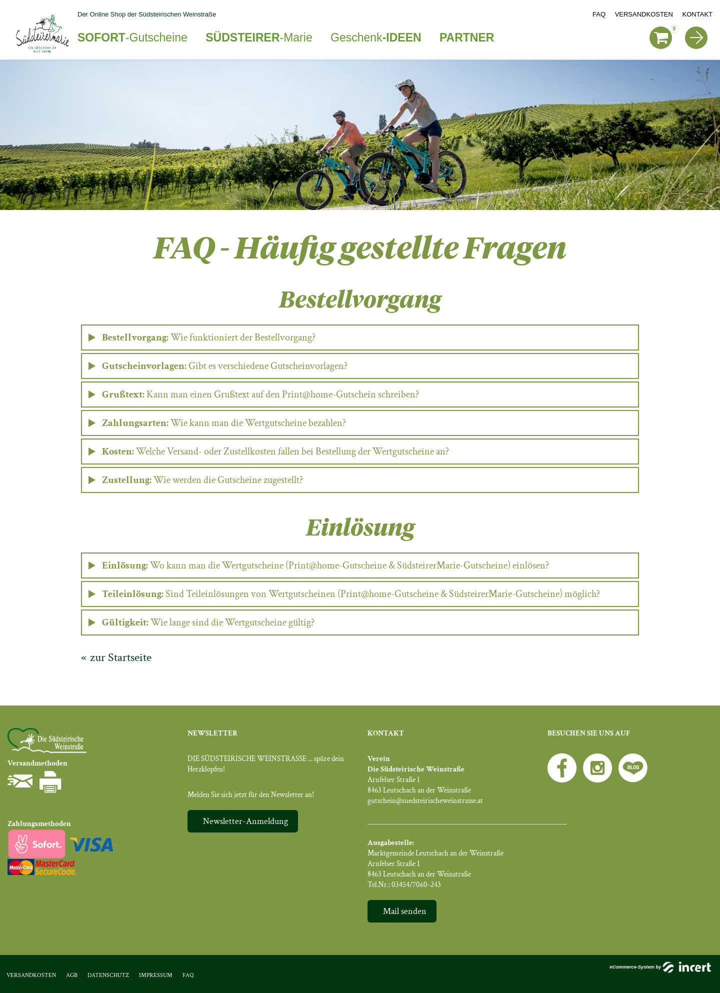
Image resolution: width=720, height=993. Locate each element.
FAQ (599, 14)
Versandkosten (644, 14)
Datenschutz (108, 975)
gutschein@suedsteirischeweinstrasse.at (425, 801)
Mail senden (404, 911)
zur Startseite (121, 657)
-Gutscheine (133, 37)
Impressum (155, 975)
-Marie (259, 37)
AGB (72, 975)
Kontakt (697, 14)
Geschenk (376, 37)
